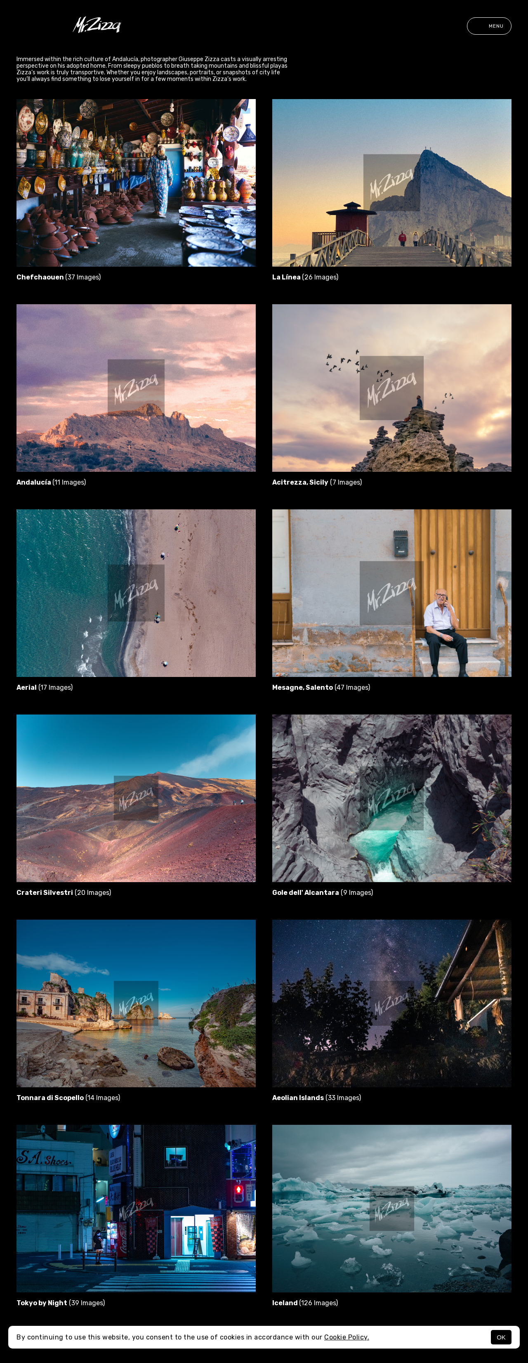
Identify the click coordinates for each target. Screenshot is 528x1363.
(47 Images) (321, 687)
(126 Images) (305, 1303)
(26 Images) (305, 277)
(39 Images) (60, 1303)
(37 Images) (58, 277)
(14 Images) (68, 1098)
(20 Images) (63, 893)
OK (501, 1337)
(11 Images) (51, 482)
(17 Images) (44, 687)
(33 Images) (316, 1098)
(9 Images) (322, 893)
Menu (489, 26)
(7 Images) (317, 482)
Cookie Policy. (346, 1337)
